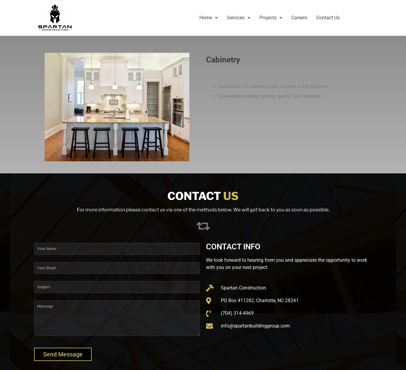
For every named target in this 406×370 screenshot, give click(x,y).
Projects (270, 18)
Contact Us (328, 18)
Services (238, 18)
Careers (299, 18)
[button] (208, 18)
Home (208, 18)
